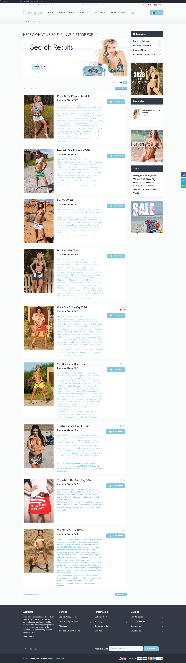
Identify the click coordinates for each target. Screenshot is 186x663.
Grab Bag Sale (147, 631)
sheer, (155, 189)
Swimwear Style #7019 (67, 254)
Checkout (75, 626)
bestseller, (145, 175)
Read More (28, 637)
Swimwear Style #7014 (67, 534)
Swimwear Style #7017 (67, 368)
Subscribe (151, 649)
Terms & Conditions (111, 626)
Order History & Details (47, 5)
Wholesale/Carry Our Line (75, 631)
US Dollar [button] (158, 5)
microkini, (149, 182)
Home (26, 21)
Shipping (111, 622)
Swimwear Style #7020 (67, 204)
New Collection (147, 617)
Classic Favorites (147, 622)
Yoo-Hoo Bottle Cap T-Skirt (72, 364)
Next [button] (120, 88)
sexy (136, 192)
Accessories (147, 626)
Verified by (132, 658)
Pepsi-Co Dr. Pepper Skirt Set (73, 96)
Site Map (111, 631)
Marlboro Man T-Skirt (68, 250)
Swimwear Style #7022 (67, 100)
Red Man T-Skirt (66, 200)
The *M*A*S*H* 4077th (70, 530)
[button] (156, 12)
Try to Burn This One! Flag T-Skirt (75, 480)
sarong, (136, 176)
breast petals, (139, 183)
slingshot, (137, 189)
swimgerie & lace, (140, 186)
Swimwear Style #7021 (67, 154)
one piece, (147, 189)
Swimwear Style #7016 (67, 430)
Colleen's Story (111, 617)
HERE (59, 458)
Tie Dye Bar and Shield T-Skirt (73, 426)
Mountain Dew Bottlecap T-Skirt (74, 150)
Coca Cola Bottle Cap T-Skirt (73, 307)
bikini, (153, 176)
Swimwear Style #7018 (67, 311)
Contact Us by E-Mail (97, 5)
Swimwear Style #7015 (67, 484)
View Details (116, 101)
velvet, (151, 186)
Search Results (35, 21)
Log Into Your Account (30, 5)
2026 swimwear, (144, 179)
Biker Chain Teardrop (77, 451)
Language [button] (147, 5)
